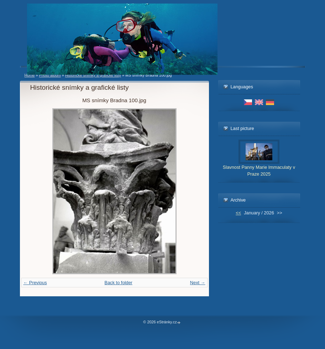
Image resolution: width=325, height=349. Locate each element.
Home (30, 75)
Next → (197, 282)
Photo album (50, 75)
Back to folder (118, 282)
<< (238, 212)
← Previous (35, 282)
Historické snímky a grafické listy (93, 75)
